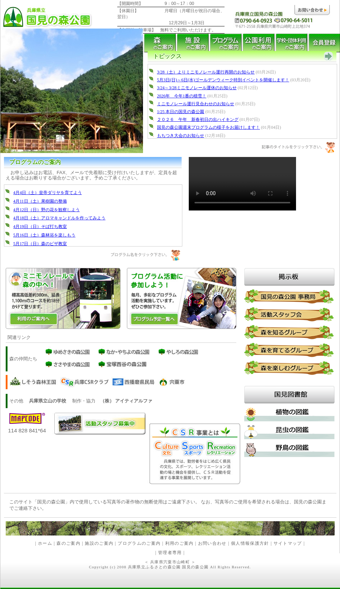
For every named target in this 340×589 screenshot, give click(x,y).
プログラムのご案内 (139, 543)
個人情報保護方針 (250, 543)
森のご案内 (68, 543)
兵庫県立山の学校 (47, 400)
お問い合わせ (212, 543)
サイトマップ (288, 543)
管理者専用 (170, 552)
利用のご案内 (178, 543)
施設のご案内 (99, 543)
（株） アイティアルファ (126, 400)
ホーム (45, 543)
